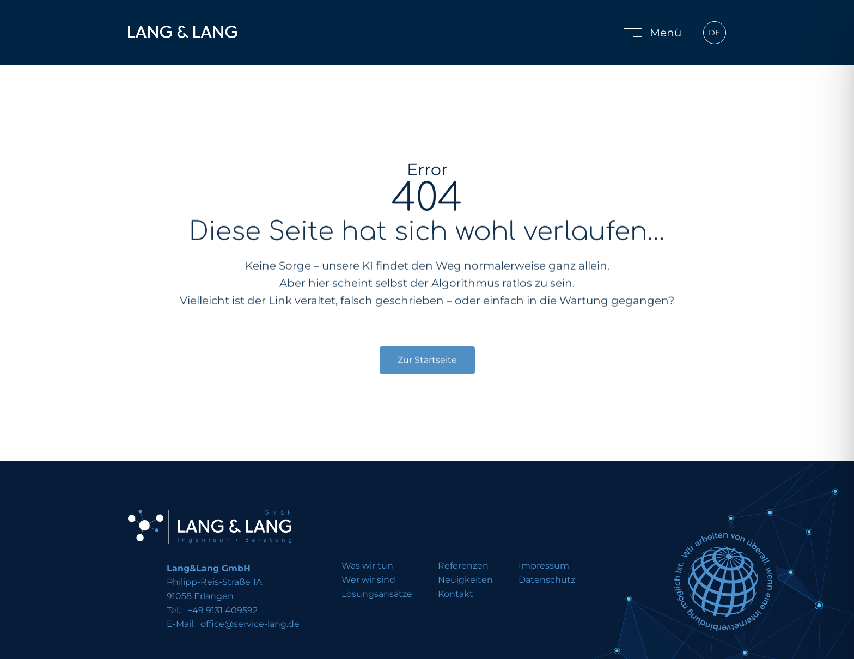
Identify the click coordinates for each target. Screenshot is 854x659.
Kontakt (455, 594)
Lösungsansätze (376, 594)
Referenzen (463, 566)
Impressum (543, 566)
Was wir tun (367, 566)
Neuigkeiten (465, 580)
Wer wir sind (368, 580)
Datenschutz (546, 580)
